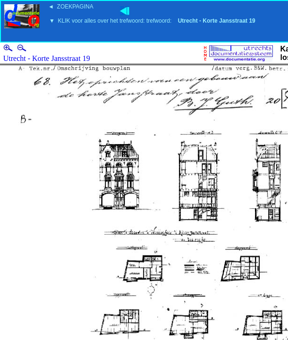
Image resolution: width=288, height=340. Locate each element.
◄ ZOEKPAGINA (70, 6)
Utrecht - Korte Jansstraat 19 (46, 58)
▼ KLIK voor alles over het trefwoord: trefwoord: (152, 20)
